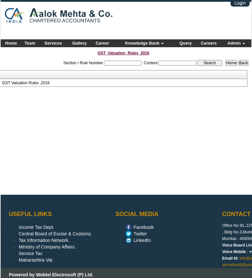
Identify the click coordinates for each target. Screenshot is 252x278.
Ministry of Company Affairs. (47, 246)
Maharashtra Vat (35, 260)
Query (185, 43)
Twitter (140, 233)
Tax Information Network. (44, 240)
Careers (209, 43)
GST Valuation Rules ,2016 (26, 83)
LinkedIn (142, 240)
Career (102, 43)
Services (53, 43)
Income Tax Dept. (36, 227)
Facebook (144, 227)
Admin (236, 43)
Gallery (79, 43)
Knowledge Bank (144, 43)
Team (30, 43)
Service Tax (30, 253)
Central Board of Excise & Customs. (55, 233)
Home (11, 43)
